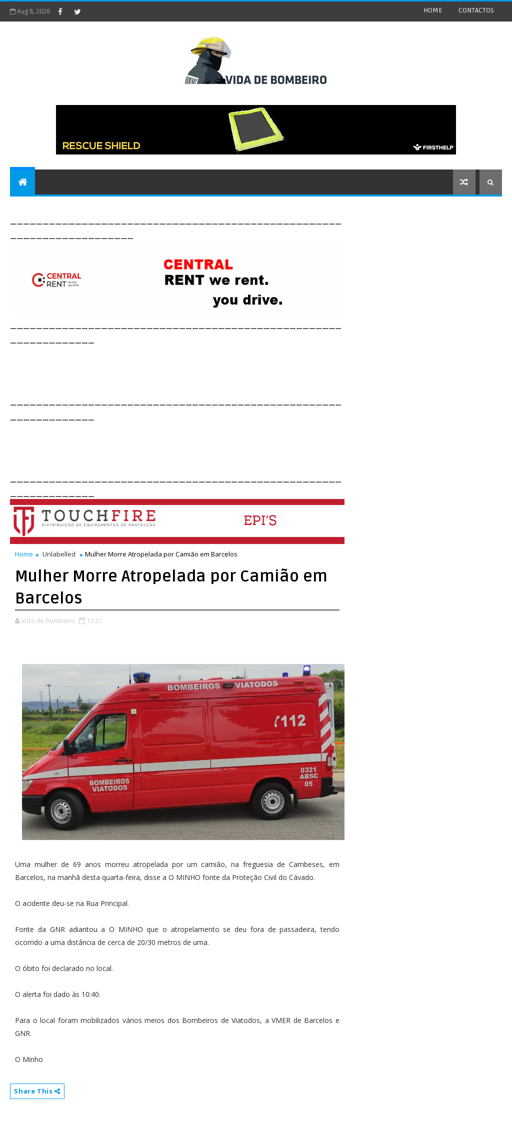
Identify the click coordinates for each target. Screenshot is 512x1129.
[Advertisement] (192, 368)
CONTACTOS (476, 10)
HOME (433, 10)
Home (24, 554)
